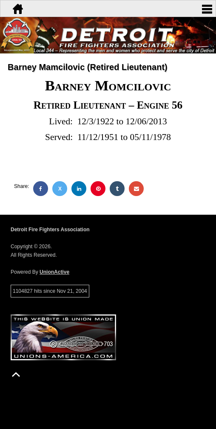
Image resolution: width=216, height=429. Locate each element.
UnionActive (54, 272)
